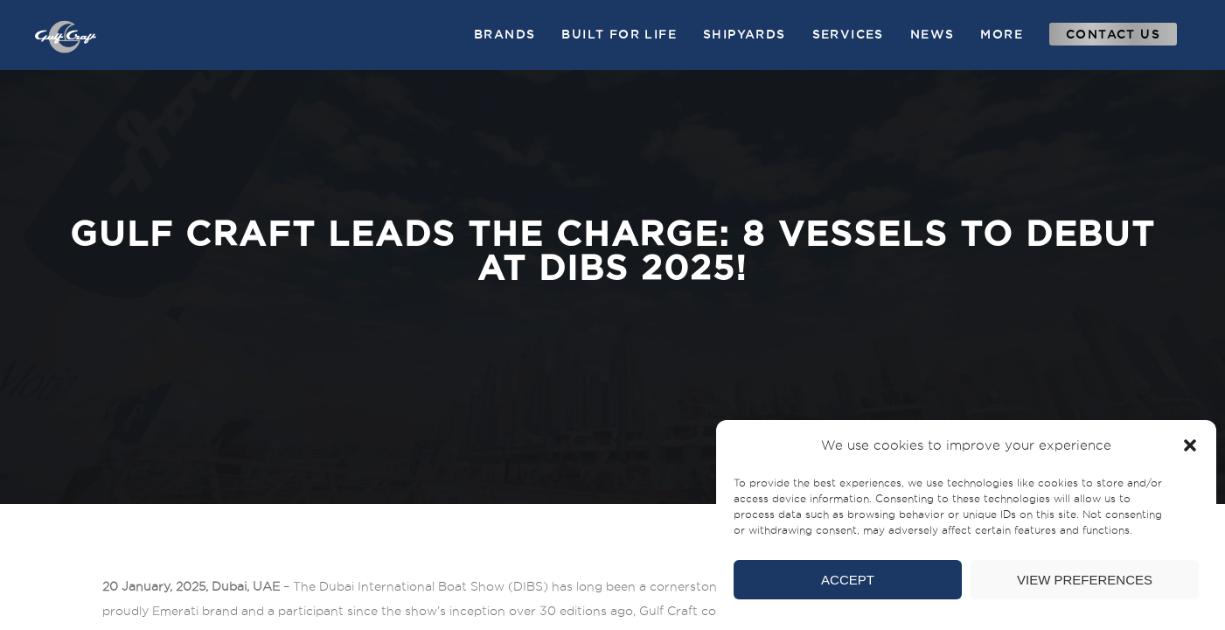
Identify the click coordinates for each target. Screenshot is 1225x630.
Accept (847, 579)
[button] (1190, 445)
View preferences (1084, 579)
